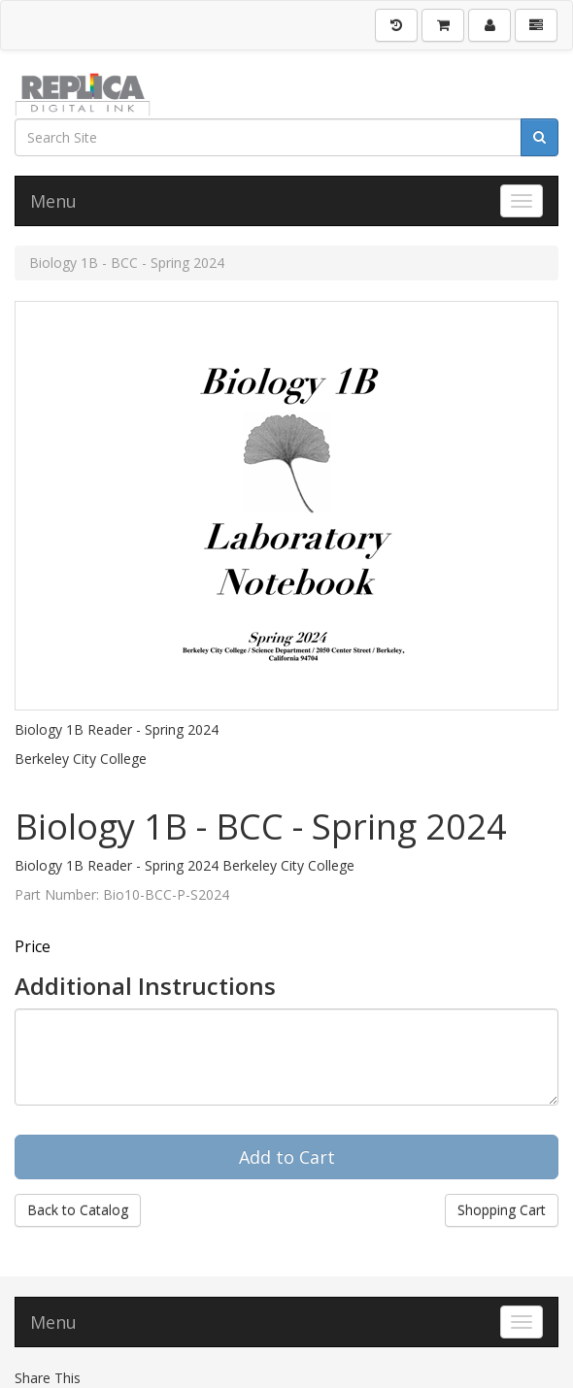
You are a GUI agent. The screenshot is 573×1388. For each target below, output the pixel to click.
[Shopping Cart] (442, 25)
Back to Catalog (77, 1210)
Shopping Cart (501, 1210)
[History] (396, 25)
